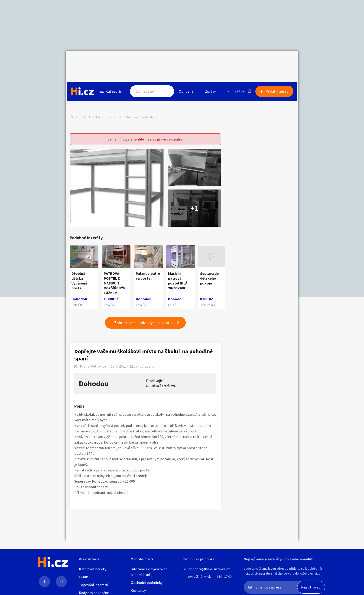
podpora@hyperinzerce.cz (209, 569)
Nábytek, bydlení (91, 97)
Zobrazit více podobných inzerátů (143, 313)
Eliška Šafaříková (163, 376)
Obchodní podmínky (146, 582)
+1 (194, 198)
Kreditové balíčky (92, 569)
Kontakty (138, 590)
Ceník (83, 577)
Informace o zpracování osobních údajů (149, 572)
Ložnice (112, 97)
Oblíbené (185, 61)
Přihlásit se (236, 61)
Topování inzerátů (93, 584)
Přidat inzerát (277, 61)
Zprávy (209, 61)
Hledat (165, 61)
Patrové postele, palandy (138, 97)
